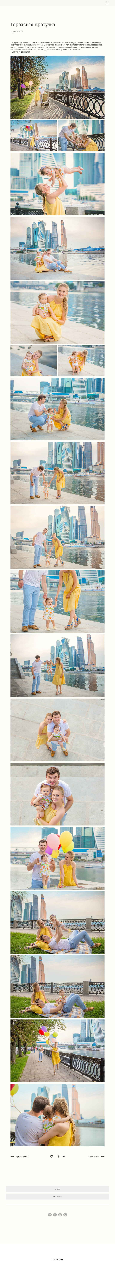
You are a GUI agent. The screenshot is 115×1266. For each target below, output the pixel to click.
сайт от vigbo (57, 1259)
